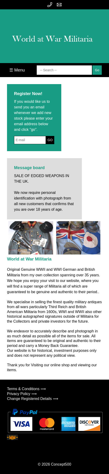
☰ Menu (17, 70)
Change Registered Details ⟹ (32, 399)
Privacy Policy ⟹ (22, 394)
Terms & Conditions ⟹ (26, 389)
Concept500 (61, 464)
